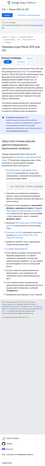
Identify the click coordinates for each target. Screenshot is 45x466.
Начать (7, 15)
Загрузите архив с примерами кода (21, 170)
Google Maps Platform (25, 37)
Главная (4, 37)
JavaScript (21, 62)
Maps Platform (23, 2)
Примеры (8, 42)
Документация (10, 39)
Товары (13, 37)
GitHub (22, 72)
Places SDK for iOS (19, 9)
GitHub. (4, 160)
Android (30, 58)
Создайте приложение (15, 249)
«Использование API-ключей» (17, 131)
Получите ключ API (14, 232)
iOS (3, 9)
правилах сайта (37, 309)
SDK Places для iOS (23, 223)
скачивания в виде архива (25, 157)
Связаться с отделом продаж (28, 15)
